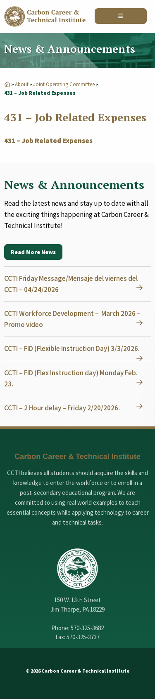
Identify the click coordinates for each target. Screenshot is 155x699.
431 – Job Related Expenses (48, 140)
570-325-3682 (87, 628)
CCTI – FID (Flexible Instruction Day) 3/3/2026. (72, 348)
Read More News (33, 252)
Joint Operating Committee (64, 84)
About (22, 84)
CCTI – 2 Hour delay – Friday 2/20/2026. (62, 407)
